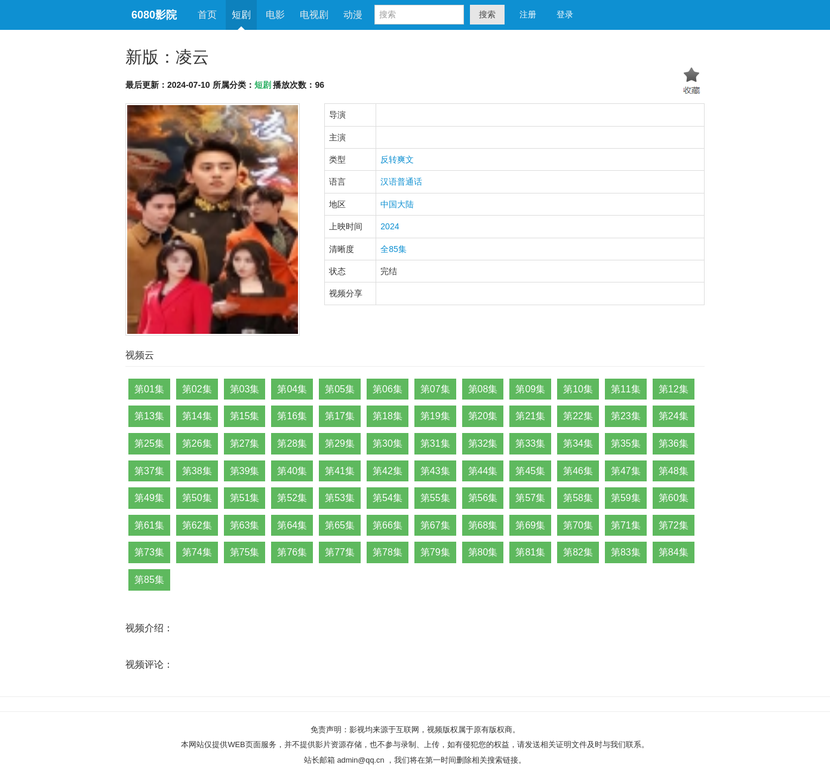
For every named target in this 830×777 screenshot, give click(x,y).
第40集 (292, 471)
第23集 (626, 416)
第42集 (387, 471)
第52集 (292, 498)
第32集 (483, 443)
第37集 (149, 471)
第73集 (149, 552)
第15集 (245, 416)
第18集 (387, 416)
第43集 (435, 471)
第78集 (387, 552)
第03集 (245, 389)
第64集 (292, 525)
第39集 (245, 471)
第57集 (530, 498)
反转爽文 (397, 159)
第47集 (626, 471)
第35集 (626, 443)
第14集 (197, 416)
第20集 (483, 416)
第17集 (340, 416)
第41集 (340, 471)
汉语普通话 (401, 181)
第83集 (626, 552)
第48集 (673, 471)
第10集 (578, 389)
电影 (275, 15)
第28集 (292, 443)
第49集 (149, 498)
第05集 (340, 389)
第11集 (626, 389)
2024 (389, 226)
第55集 (435, 498)
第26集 (197, 443)
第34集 (578, 443)
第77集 (340, 552)
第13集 (149, 416)
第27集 (245, 443)
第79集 (435, 552)
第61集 (149, 525)
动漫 (352, 15)
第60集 (673, 498)
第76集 (292, 552)
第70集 (578, 525)
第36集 (673, 443)
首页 (207, 15)
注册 (527, 14)
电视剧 (314, 15)
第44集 (483, 471)
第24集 (673, 416)
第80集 (483, 552)
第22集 (578, 416)
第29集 (340, 443)
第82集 (578, 552)
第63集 (245, 525)
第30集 (387, 443)
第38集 (197, 471)
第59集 (626, 498)
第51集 (245, 498)
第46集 (578, 471)
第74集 (197, 552)
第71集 (626, 525)
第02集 (197, 389)
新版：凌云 (167, 57)
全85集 (393, 249)
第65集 (340, 525)
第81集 (530, 552)
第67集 (435, 525)
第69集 (530, 525)
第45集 (530, 471)
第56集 (483, 498)
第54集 (387, 498)
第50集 (197, 498)
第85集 (149, 580)
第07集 (435, 389)
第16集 (292, 416)
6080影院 (154, 15)
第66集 (387, 525)
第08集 (483, 389)
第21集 (530, 416)
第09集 (530, 389)
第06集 (387, 389)
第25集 (149, 443)
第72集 (673, 525)
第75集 (245, 552)
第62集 (197, 525)
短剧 (241, 15)
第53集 (340, 498)
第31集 (435, 443)
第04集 (292, 389)
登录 (565, 14)
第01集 (149, 389)
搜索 (487, 14)
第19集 (435, 416)
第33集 (530, 443)
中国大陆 (397, 204)
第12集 (673, 389)
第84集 (673, 552)
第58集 (578, 498)
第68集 (483, 525)
